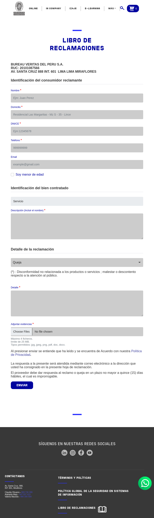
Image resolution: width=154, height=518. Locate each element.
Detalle (14, 287)
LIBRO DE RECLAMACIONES (76, 508)
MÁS (111, 9)
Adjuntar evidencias (21, 324)
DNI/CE (15, 123)
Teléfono (15, 140)
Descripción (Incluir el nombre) (27, 210)
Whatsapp (145, 483)
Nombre (15, 90)
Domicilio (16, 107)
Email (14, 157)
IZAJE (73, 9)
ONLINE (33, 9)
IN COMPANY (53, 9)
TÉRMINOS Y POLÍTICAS (74, 478)
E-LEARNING (92, 9)
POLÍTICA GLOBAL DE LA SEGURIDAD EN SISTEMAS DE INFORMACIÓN (93, 493)
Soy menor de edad (30, 174)
